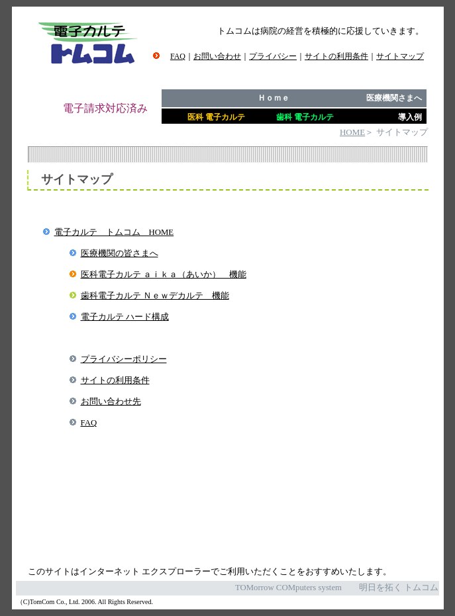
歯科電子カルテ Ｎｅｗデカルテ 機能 (155, 295)
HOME (352, 132)
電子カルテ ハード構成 (125, 317)
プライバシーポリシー (124, 359)
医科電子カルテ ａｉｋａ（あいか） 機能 (163, 274)
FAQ (89, 422)
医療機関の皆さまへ (119, 253)
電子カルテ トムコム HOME (114, 232)
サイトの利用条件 (115, 380)
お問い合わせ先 (111, 401)
